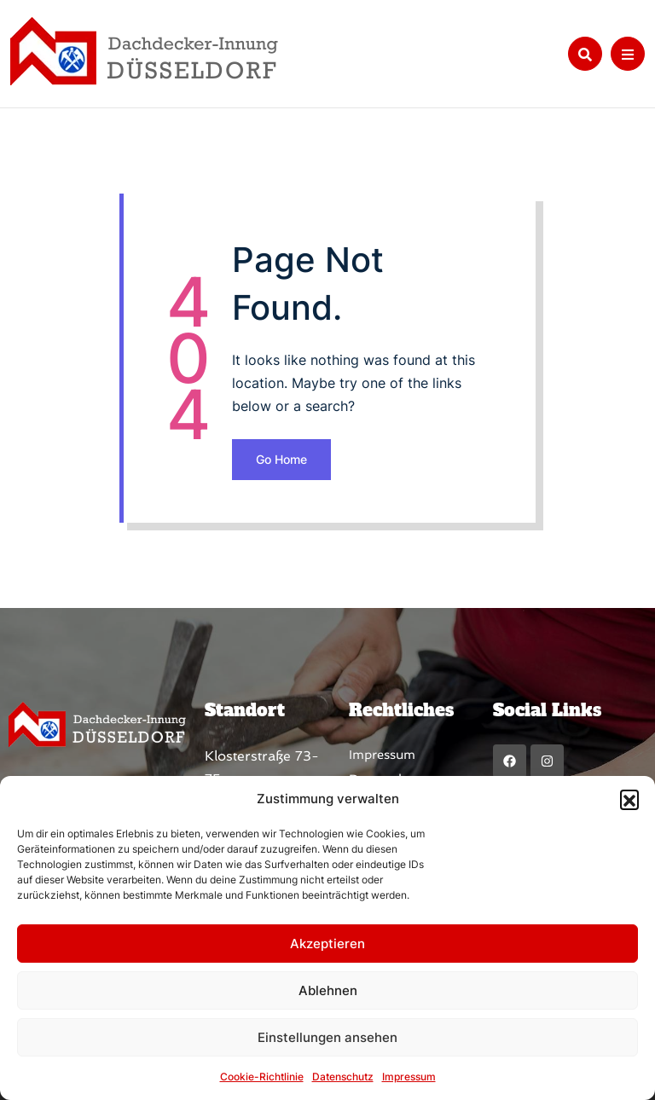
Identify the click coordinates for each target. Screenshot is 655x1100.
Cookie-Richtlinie (262, 1076)
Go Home (281, 459)
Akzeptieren (327, 943)
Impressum (409, 1076)
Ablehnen (328, 990)
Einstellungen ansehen (327, 1037)
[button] (629, 799)
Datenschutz (343, 1076)
